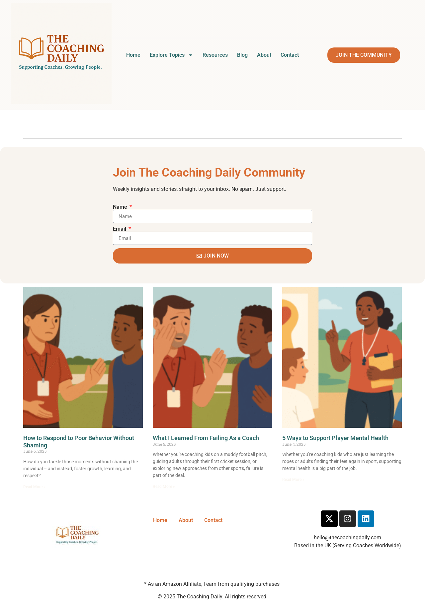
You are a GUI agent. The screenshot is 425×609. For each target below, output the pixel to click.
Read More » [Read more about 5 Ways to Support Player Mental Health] (293, 479)
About (264, 55)
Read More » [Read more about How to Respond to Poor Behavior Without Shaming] (34, 487)
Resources (215, 55)
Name (120, 207)
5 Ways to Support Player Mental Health (335, 437)
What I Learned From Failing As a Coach (206, 437)
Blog (242, 55)
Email (120, 229)
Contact (290, 55)
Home (133, 55)
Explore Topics (171, 55)
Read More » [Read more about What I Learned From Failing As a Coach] (164, 486)
